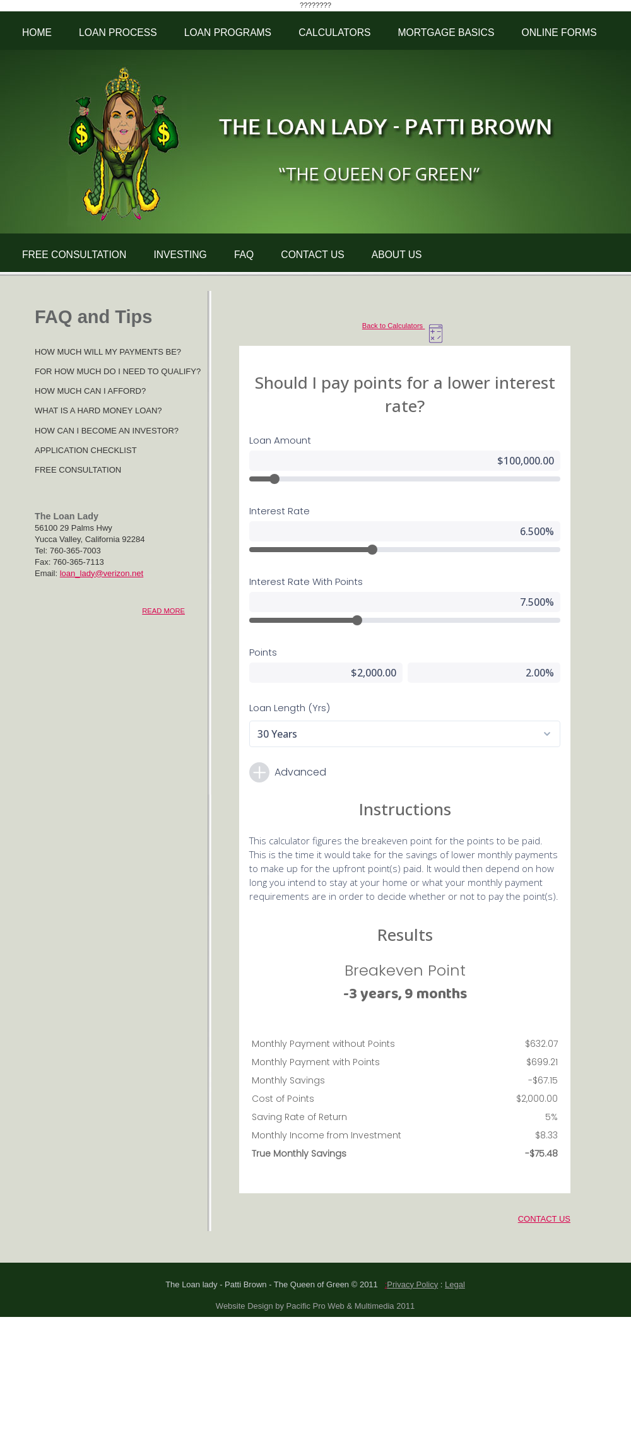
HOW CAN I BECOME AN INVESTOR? (107, 430)
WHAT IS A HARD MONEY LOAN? (98, 410)
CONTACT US (312, 254)
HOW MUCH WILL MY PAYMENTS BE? (108, 352)
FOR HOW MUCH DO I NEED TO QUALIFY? (118, 371)
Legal (455, 1284)
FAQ (244, 254)
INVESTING (179, 254)
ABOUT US (397, 254)
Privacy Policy (412, 1284)
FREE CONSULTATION (74, 254)
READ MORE (163, 611)
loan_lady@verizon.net (101, 573)
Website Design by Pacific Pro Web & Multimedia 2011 (315, 1306)
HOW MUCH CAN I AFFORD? (90, 391)
